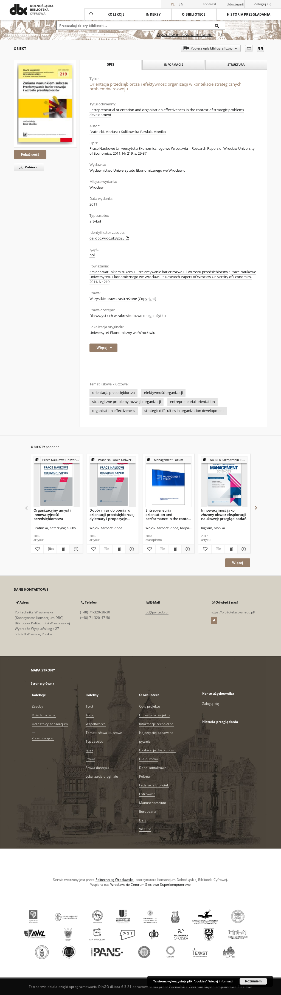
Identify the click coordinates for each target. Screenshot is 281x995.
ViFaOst (145, 829)
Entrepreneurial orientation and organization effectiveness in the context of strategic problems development (166, 112)
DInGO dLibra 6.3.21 (115, 986)
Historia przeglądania (248, 14)
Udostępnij (235, 4)
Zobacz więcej (43, 738)
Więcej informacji (221, 981)
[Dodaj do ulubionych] (248, 48)
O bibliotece (194, 14)
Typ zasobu (94, 741)
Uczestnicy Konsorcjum (50, 724)
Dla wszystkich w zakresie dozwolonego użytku (127, 315)
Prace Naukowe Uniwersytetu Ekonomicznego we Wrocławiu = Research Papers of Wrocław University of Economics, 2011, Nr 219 (172, 277)
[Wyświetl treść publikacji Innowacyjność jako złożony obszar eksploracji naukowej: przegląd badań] (230, 549)
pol (92, 255)
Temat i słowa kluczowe (104, 732)
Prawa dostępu (97, 767)
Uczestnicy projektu (154, 715)
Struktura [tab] (236, 64)
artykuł (95, 221)
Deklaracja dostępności (157, 750)
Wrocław (96, 187)
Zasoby (37, 706)
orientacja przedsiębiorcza (113, 392)
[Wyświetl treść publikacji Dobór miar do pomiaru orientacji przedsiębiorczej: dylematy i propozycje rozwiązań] (119, 549)
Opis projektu (149, 706)
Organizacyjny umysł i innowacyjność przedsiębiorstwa (52, 514)
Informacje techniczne (156, 724)
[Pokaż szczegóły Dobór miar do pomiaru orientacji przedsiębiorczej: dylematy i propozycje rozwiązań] (131, 549)
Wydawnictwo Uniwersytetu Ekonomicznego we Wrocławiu (137, 170)
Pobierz (27, 167)
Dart (142, 820)
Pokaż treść (30, 154)
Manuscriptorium (152, 802)
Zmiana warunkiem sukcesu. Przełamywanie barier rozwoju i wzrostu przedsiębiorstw (158, 272)
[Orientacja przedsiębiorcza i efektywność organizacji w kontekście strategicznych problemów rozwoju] (45, 104)
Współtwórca (96, 724)
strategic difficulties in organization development (184, 410)
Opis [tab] (110, 65)
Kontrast (209, 4)
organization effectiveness (113, 410)
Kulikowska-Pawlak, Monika (143, 131)
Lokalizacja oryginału (102, 776)
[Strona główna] (91, 14)
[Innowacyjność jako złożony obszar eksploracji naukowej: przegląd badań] (224, 482)
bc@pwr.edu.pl (156, 612)
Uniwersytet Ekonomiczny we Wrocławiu (122, 332)
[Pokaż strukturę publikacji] (57, 460)
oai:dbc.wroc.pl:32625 (109, 238)
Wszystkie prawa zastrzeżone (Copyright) (122, 298)
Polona (144, 776)
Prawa (90, 759)
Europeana (147, 811)
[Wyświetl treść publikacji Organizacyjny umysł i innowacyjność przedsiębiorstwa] (63, 549)
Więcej (237, 562)
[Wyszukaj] (217, 25)
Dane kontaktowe (152, 767)
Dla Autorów (148, 759)
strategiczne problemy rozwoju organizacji (126, 401)
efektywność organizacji (163, 392)
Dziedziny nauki (44, 715)
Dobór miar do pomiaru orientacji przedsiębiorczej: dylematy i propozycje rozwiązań (112, 514)
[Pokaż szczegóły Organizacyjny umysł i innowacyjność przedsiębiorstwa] (75, 549)
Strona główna (43, 683)
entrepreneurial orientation (192, 401)
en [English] (181, 4)
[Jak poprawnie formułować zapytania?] (221, 35)
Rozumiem (253, 981)
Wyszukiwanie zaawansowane (185, 34)
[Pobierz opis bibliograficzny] (50, 549)
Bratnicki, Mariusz (103, 131)
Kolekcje (116, 14)
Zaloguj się (262, 4)
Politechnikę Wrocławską (114, 879)
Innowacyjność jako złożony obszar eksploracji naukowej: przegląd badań (223, 514)
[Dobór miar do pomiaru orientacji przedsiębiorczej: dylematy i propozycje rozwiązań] (113, 482)
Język (90, 750)
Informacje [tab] (173, 64)
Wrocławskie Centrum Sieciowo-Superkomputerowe (150, 884)
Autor (90, 715)
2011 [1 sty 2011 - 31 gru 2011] (93, 204)
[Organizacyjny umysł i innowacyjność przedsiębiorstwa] (57, 482)
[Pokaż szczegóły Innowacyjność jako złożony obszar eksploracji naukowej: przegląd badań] (243, 549)
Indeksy (153, 14)
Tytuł (89, 706)
